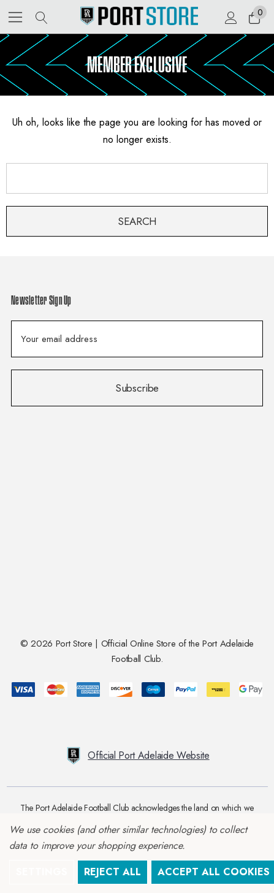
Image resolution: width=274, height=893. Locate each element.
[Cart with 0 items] (253, 17)
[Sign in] (230, 17)
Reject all (112, 872)
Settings (41, 872)
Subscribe (137, 388)
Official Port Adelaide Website (136, 756)
